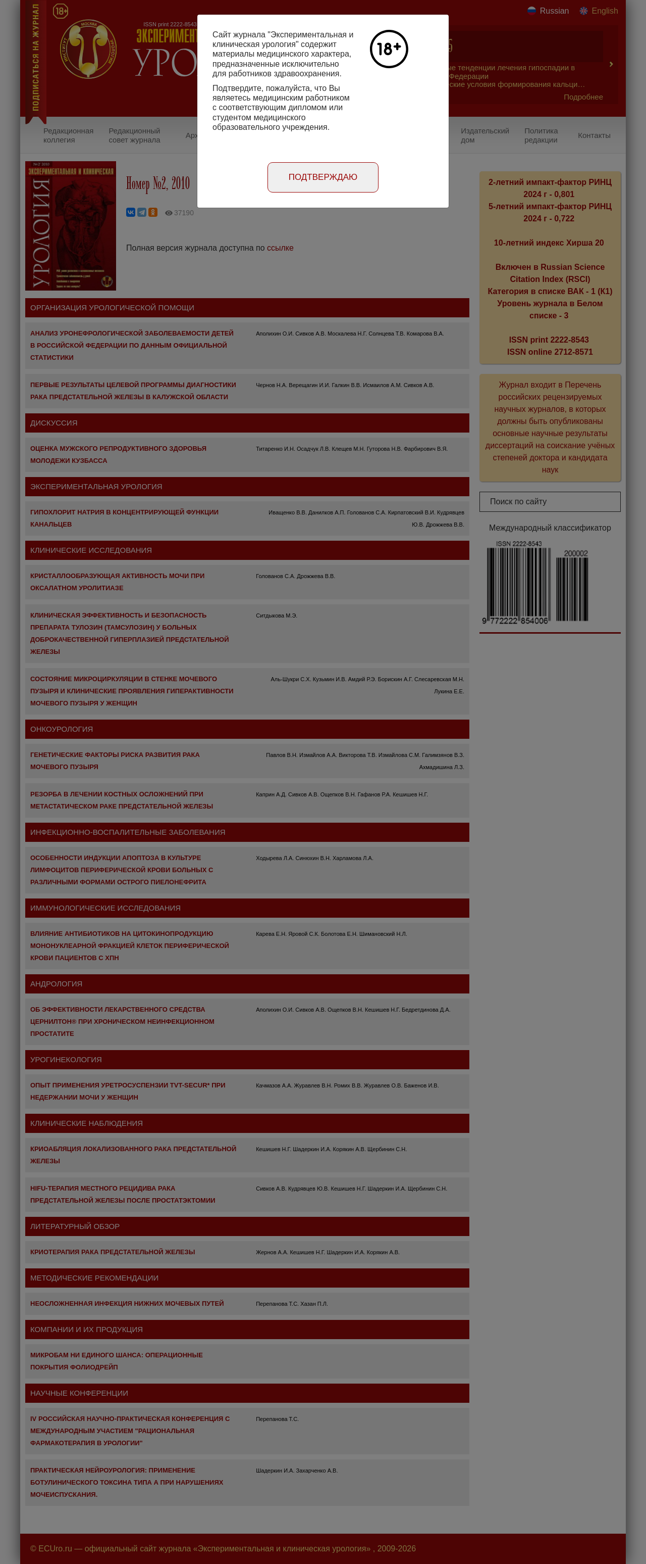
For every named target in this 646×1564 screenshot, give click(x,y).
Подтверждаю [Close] (323, 177)
